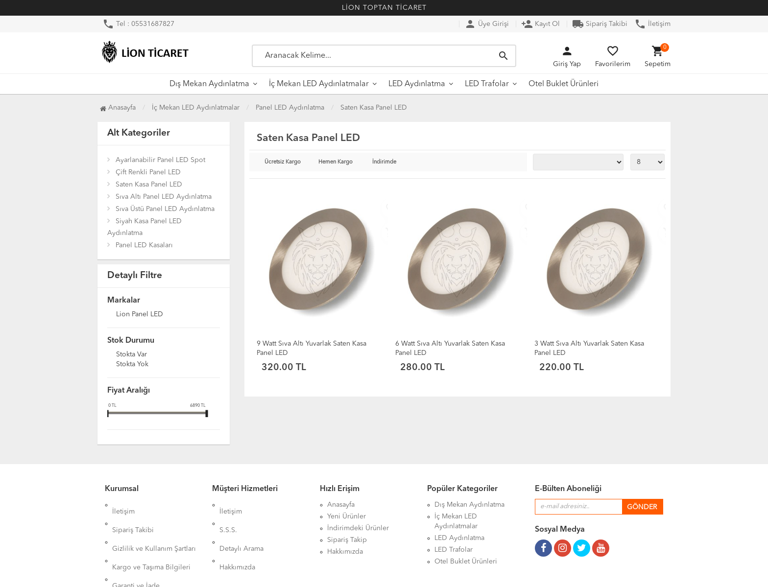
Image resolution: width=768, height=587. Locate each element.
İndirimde (384, 162)
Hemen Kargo (335, 162)
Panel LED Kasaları (144, 245)
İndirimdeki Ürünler (358, 528)
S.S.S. (228, 516)
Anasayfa (118, 107)
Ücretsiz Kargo (282, 162)
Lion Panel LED (139, 315)
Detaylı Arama (241, 528)
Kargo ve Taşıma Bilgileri (151, 540)
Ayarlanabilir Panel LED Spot (160, 160)
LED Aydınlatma (416, 84)
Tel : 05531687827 (138, 24)
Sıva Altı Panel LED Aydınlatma (164, 196)
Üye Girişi (486, 24)
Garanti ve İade (136, 551)
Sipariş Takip (347, 540)
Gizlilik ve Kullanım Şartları (154, 528)
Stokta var (131, 355)
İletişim (652, 24)
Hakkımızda (237, 540)
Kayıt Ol (540, 24)
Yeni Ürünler (346, 516)
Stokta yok (132, 365)
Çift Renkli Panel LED (148, 172)
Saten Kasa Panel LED (149, 184)
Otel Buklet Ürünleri (563, 84)
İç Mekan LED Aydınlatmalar (319, 84)
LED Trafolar (487, 84)
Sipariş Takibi (599, 24)
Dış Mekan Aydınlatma (209, 84)
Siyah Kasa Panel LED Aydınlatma (144, 227)
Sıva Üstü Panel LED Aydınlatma (165, 209)
